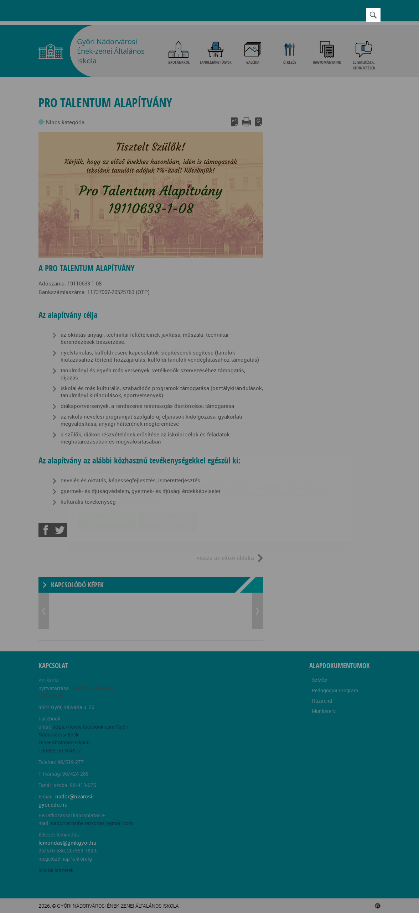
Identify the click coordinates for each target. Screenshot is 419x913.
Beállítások (167, 480)
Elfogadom (107, 480)
